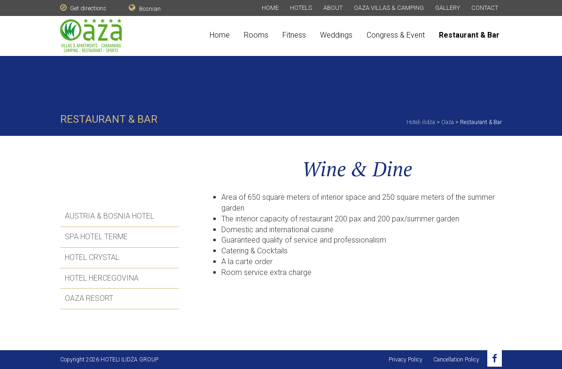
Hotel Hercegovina (102, 278)
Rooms (256, 35)
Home (270, 7)
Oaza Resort (89, 298)
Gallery (447, 7)
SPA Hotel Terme (96, 236)
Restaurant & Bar (469, 35)
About (333, 7)
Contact (484, 7)
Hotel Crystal (92, 257)
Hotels (301, 7)
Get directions (83, 8)
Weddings (336, 35)
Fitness (294, 35)
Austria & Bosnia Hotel (109, 216)
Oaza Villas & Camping (389, 7)
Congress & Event (396, 35)
